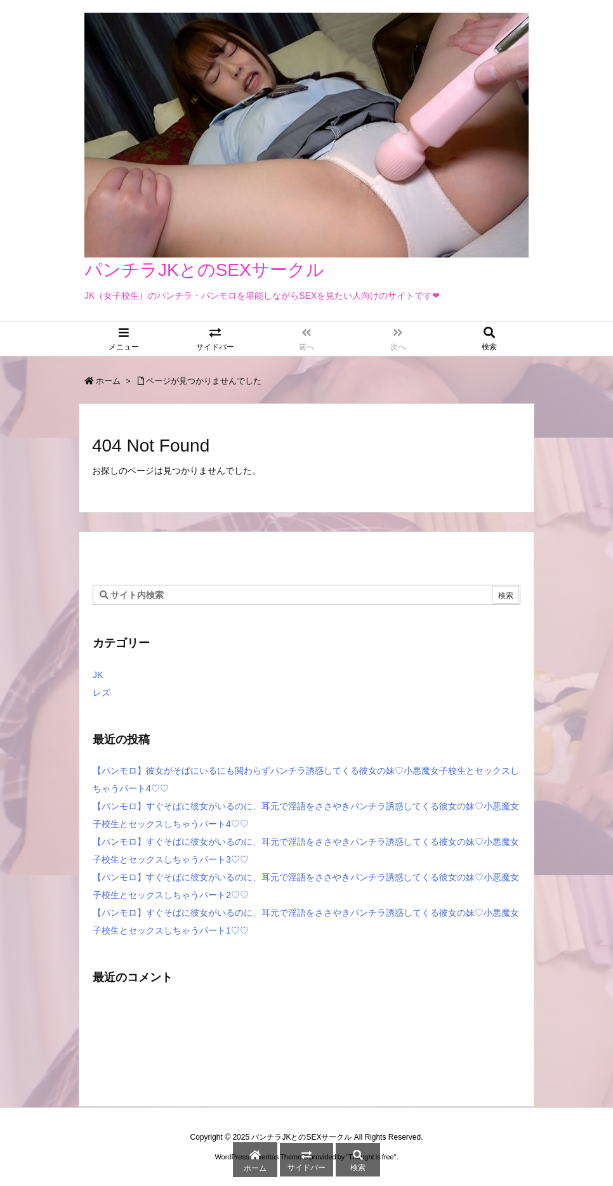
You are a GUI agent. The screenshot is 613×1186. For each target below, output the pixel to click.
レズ (101, 692)
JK (98, 675)
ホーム (108, 381)
